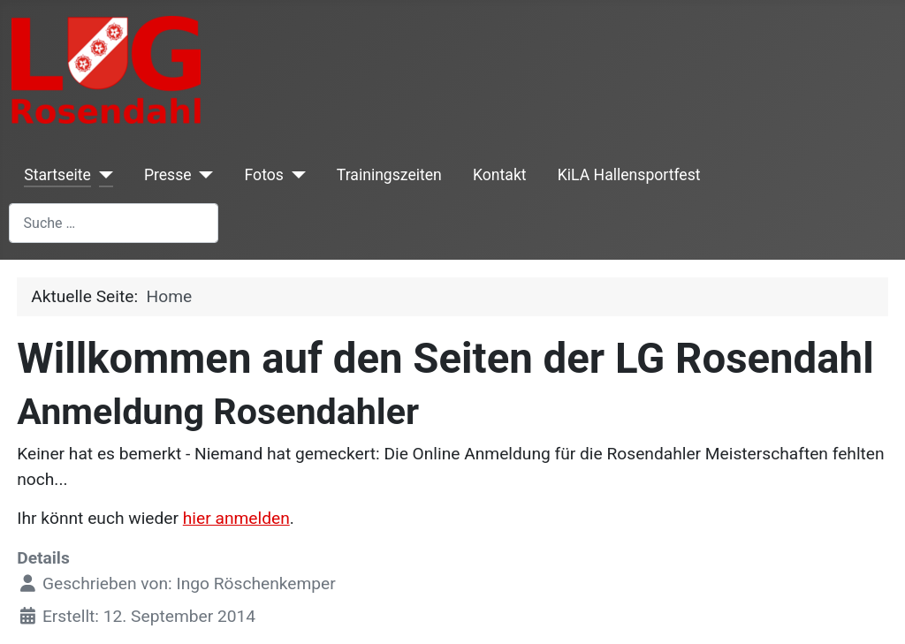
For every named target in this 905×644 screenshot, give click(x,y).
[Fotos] (295, 174)
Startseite (57, 175)
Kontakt (500, 175)
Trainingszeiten (389, 175)
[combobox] (113, 223)
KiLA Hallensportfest (629, 175)
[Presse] (203, 174)
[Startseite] (102, 174)
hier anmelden (236, 518)
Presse (168, 175)
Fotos (264, 175)
